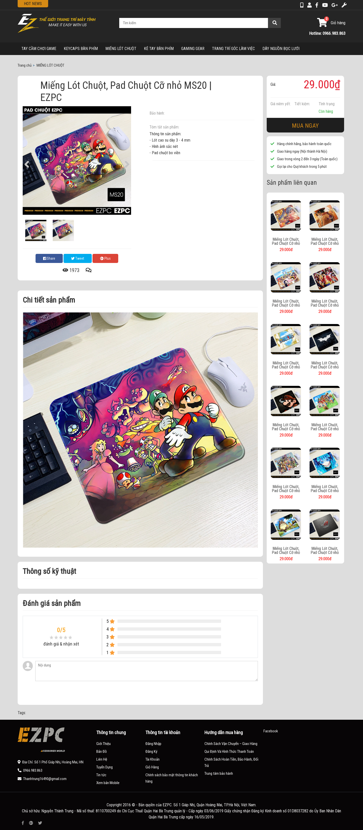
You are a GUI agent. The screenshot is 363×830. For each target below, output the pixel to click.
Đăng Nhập (153, 743)
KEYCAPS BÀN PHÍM (81, 48)
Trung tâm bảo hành (218, 773)
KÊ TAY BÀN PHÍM (159, 48)
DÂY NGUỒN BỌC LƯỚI (280, 48)
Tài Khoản (152, 759)
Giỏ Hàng (152, 767)
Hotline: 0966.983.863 (327, 33)
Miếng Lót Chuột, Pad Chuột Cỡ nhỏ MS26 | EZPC (286, 241)
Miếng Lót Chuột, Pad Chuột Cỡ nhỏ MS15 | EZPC (325, 551)
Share (49, 258)
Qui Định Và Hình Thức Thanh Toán (229, 751)
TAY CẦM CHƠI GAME (38, 48)
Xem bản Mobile (107, 783)
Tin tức (101, 775)
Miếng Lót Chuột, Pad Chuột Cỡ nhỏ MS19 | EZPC (325, 427)
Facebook (270, 731)
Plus (105, 258)
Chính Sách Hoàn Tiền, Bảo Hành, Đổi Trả (231, 762)
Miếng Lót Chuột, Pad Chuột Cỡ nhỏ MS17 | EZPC (325, 489)
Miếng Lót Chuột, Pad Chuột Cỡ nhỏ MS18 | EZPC (286, 489)
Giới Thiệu (103, 743)
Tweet (77, 258)
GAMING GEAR (192, 48)
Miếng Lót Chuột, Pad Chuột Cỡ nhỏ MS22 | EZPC (286, 365)
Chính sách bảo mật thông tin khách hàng (171, 778)
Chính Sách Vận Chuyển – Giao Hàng (230, 743)
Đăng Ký (151, 751)
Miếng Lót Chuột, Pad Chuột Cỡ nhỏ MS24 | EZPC (286, 303)
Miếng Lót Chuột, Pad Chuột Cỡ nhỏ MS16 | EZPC (286, 551)
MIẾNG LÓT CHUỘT (120, 48)
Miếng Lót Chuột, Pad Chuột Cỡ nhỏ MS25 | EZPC (325, 241)
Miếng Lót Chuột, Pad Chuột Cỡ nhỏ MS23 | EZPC (325, 303)
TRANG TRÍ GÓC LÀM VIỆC (233, 48)
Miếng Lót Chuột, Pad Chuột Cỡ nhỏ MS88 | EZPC (325, 365)
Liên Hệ (101, 759)
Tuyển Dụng (104, 767)
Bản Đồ (101, 751)
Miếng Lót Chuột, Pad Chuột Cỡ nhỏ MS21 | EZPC (286, 427)
